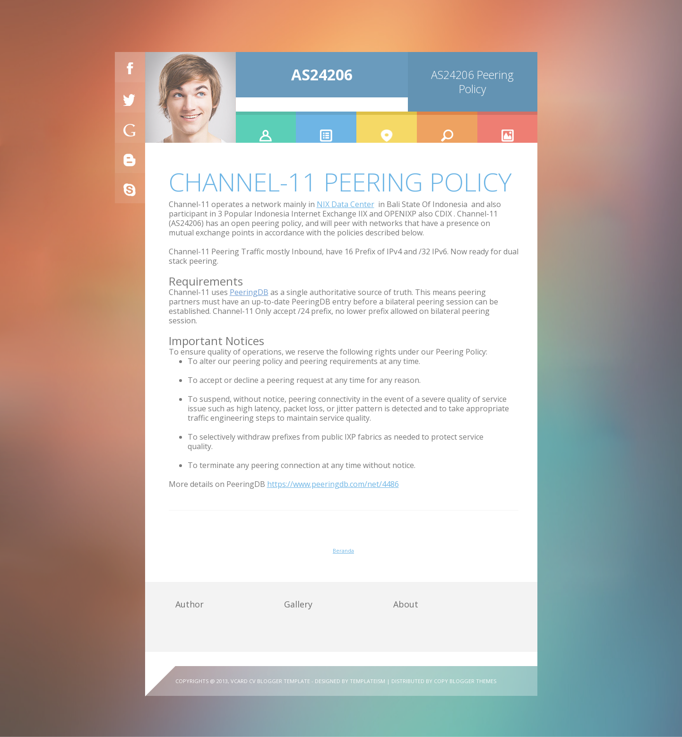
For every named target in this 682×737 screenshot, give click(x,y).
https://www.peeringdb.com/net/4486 (333, 484)
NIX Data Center (345, 204)
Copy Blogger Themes (465, 681)
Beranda (343, 550)
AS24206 (322, 74)
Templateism (367, 681)
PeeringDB (249, 292)
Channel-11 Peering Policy (340, 182)
